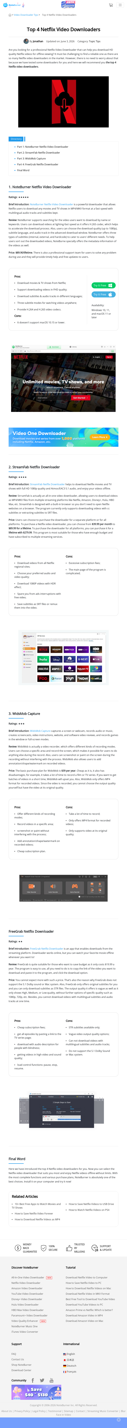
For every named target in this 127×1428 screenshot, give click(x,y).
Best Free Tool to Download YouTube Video (90, 1299)
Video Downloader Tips (26, 14)
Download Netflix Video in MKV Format (88, 1293)
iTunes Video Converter (24, 1331)
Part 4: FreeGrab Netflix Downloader (37, 164)
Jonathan (38, 41)
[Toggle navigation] (120, 5)
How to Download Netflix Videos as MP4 (37, 1219)
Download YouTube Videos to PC (84, 1304)
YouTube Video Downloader (27, 1293)
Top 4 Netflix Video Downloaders (59, 14)
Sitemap (68, 1411)
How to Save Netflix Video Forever (34, 1213)
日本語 (68, 1359)
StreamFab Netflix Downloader (47, 484)
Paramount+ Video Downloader (29, 1315)
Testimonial (54, 1411)
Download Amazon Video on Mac (84, 1321)
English (69, 1354)
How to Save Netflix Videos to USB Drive (91, 1204)
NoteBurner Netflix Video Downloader (51, 204)
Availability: (98, 305)
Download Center (21, 1370)
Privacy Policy (22, 1411)
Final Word (23, 170)
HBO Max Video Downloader (27, 1310)
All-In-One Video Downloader (31, 1277)
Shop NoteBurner (21, 1364)
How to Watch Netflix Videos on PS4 (89, 1210)
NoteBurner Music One (24, 1326)
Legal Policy (39, 1411)
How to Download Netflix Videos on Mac (88, 1288)
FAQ (13, 1354)
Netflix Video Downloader (25, 1283)
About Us (6, 1411)
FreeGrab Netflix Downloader (46, 948)
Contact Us (17, 1359)
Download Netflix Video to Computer (87, 1277)
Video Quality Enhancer (28, 1321)
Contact (80, 1411)
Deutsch (69, 1365)
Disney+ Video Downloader (26, 1299)
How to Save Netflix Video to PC (83, 1283)
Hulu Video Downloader (25, 1304)
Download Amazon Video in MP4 (84, 1315)
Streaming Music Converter (102, 1411)
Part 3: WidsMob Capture (31, 158)
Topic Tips (94, 41)
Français (69, 1371)
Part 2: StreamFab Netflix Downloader (38, 152)
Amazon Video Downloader (27, 1288)
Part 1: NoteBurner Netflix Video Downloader (42, 146)
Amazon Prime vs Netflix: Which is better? (89, 1310)
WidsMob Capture (40, 731)
